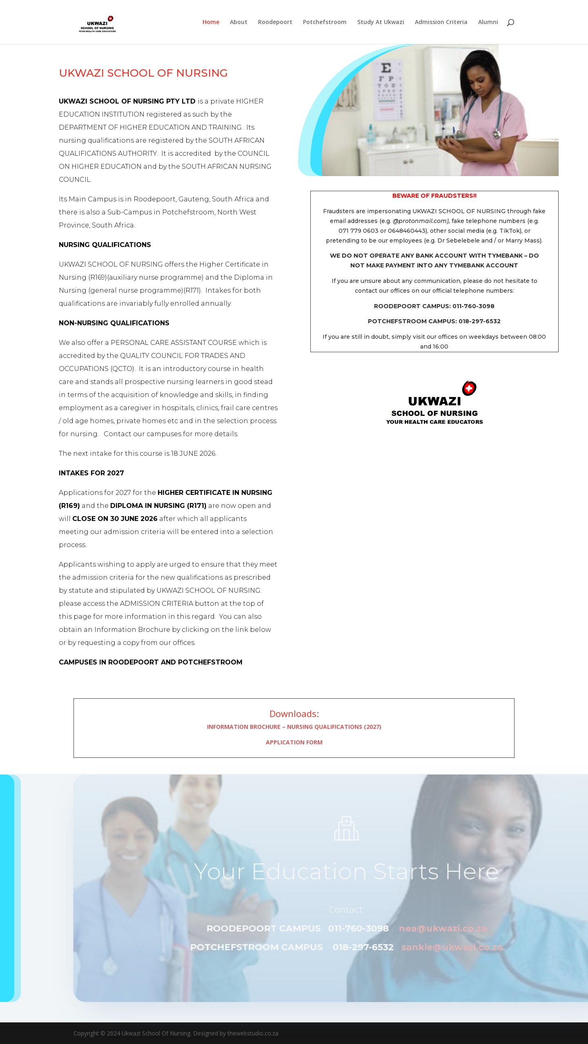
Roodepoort (275, 22)
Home (211, 22)
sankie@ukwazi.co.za (467, 947)
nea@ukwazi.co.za (457, 928)
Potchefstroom (325, 22)
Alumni (488, 22)
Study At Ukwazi (380, 22)
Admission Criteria (441, 22)
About (238, 22)
